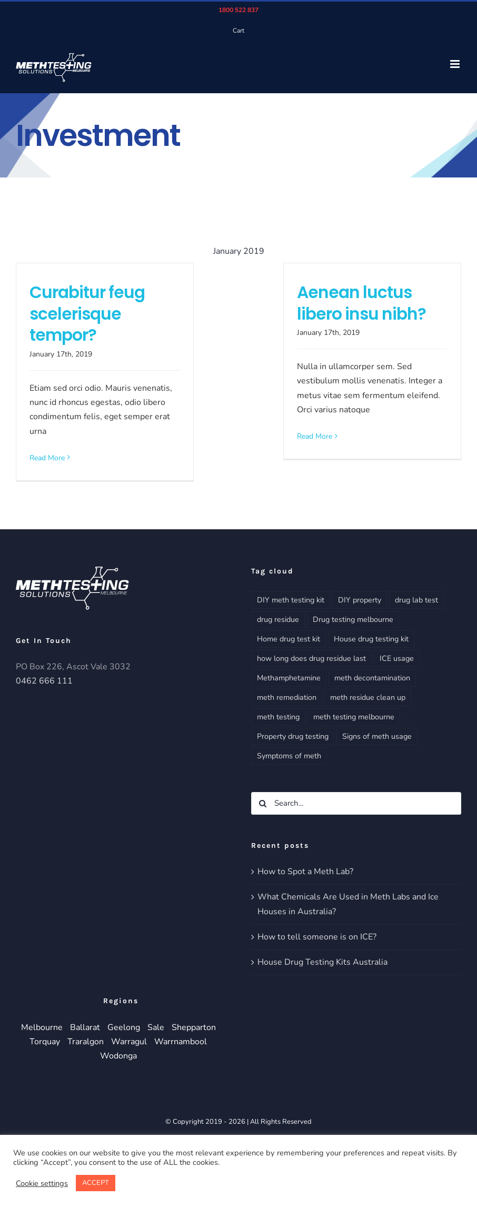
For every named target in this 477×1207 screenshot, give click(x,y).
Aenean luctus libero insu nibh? (361, 303)
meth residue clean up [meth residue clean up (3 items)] (367, 697)
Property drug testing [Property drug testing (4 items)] (293, 736)
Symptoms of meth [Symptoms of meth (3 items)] (289, 755)
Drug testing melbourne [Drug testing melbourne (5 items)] (353, 619)
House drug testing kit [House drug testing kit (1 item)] (371, 639)
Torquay (44, 1041)
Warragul (129, 1041)
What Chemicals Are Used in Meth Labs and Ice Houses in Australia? (348, 904)
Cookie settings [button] (42, 1183)
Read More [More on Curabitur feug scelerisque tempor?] (47, 458)
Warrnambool (180, 1041)
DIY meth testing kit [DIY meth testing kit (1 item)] (290, 600)
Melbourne (42, 1027)
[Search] (262, 803)
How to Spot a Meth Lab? (305, 871)
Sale (155, 1027)
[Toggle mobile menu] (455, 64)
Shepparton (194, 1027)
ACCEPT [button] (95, 1183)
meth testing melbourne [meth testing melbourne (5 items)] (353, 716)
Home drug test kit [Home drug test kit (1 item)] (288, 639)
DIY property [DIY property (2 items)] (359, 600)
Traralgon (85, 1041)
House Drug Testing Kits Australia (322, 962)
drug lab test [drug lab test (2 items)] (416, 600)
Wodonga (118, 1056)
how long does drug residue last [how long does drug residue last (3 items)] (311, 658)
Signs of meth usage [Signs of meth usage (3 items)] (377, 736)
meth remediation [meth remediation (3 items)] (286, 697)
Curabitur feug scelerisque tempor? (87, 314)
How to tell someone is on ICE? (316, 937)
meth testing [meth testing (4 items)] (278, 716)
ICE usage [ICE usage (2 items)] (397, 658)
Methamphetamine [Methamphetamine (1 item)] (289, 677)
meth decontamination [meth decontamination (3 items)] (372, 677)
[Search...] (356, 803)
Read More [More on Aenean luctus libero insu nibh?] (314, 436)
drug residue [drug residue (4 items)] (278, 619)
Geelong (123, 1027)
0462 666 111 (44, 681)
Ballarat (85, 1027)
